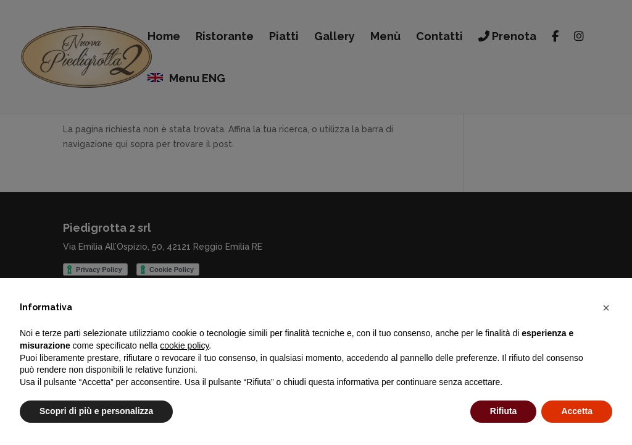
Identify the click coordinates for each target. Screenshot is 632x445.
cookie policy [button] (184, 345)
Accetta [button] (576, 411)
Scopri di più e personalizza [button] (96, 411)
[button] (606, 308)
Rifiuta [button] (503, 411)
